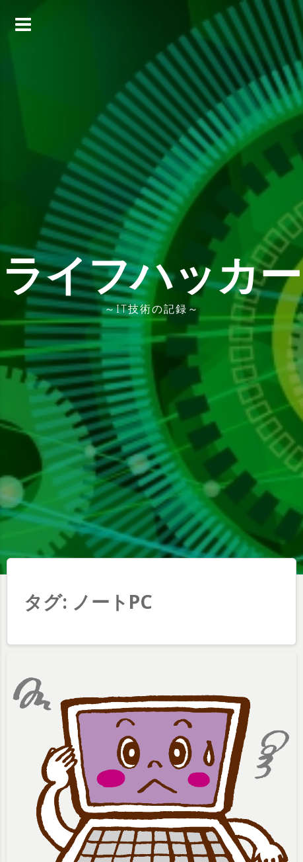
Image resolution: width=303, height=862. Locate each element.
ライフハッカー (151, 274)
